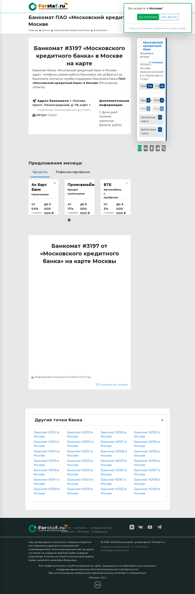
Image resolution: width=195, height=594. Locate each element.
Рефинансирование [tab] (73, 172)
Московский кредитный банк (154, 48)
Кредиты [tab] (40, 172)
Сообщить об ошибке (112, 384)
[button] (69, 220)
